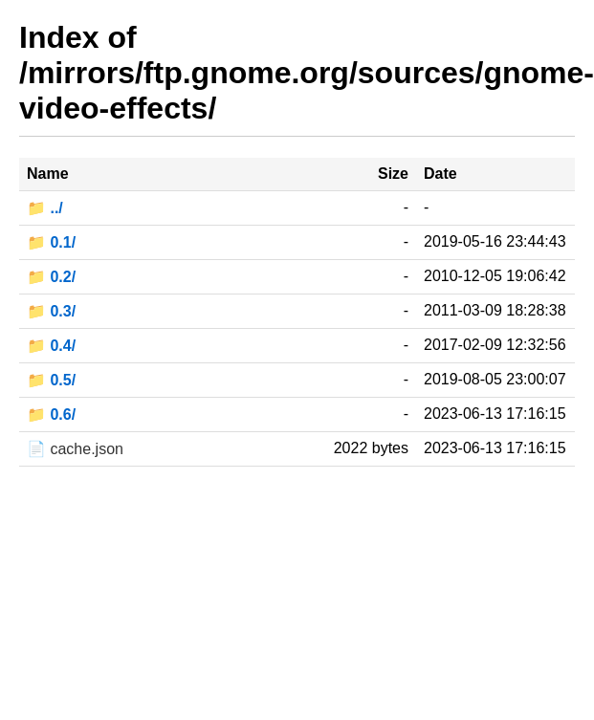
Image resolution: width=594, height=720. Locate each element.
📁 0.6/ (51, 414)
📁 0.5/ (51, 380)
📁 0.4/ (51, 346)
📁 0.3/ (51, 311)
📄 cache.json (75, 449)
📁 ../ (45, 208)
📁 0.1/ (51, 242)
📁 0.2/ (51, 277)
